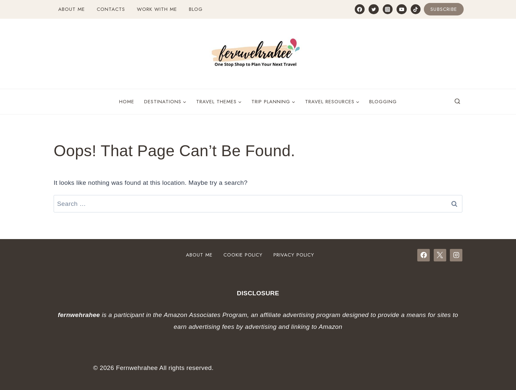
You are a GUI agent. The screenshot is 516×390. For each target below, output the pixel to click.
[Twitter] (373, 9)
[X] (440, 255)
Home (126, 101)
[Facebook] (360, 9)
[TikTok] (416, 9)
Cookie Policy (243, 254)
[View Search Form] (457, 101)
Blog (196, 9)
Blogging (383, 101)
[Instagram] (388, 9)
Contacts (111, 9)
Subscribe (443, 9)
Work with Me (157, 9)
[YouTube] (401, 9)
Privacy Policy (293, 254)
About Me (71, 9)
